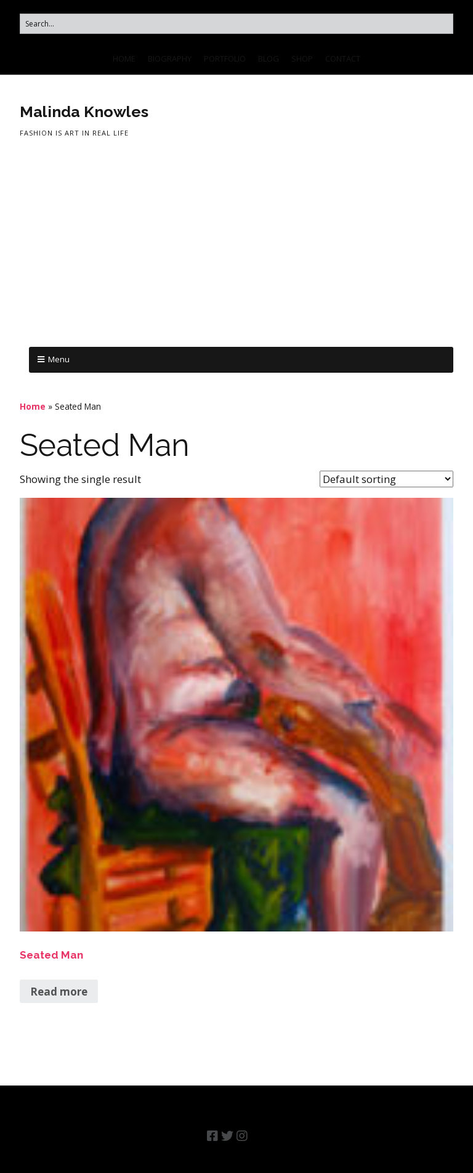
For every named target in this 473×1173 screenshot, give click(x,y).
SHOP (302, 58)
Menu (59, 359)
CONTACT (342, 58)
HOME (124, 58)
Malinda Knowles (84, 111)
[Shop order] (386, 479)
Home (33, 406)
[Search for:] (236, 24)
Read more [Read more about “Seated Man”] (58, 991)
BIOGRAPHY (170, 58)
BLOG (268, 58)
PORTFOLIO (225, 58)
